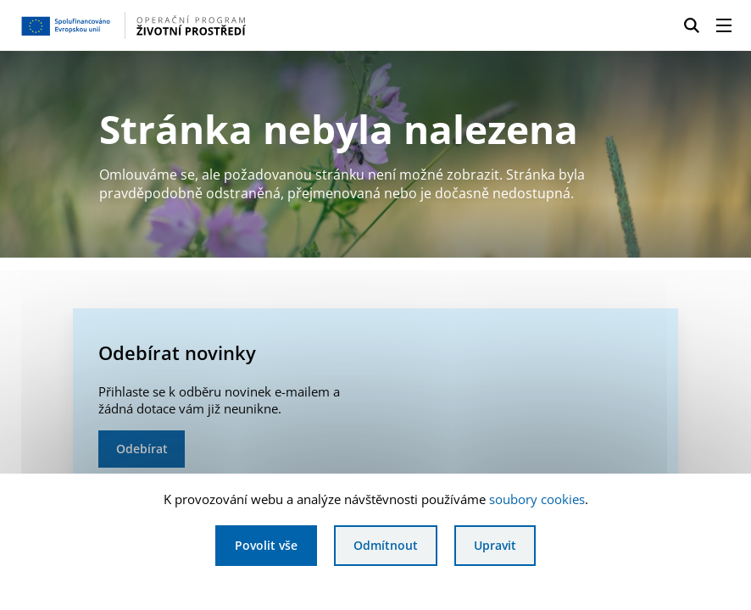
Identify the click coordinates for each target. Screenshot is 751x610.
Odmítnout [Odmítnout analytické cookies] (385, 545)
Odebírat (142, 449)
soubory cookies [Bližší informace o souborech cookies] (537, 499)
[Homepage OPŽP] (180, 25)
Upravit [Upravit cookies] (495, 545)
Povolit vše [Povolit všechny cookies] (266, 545)
